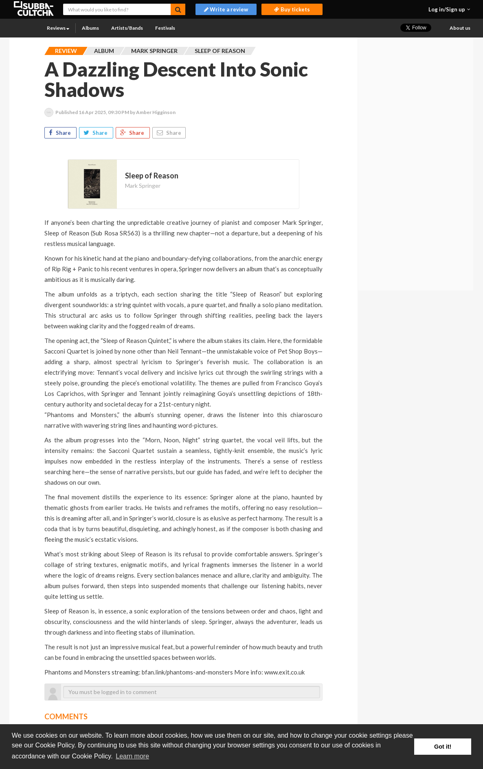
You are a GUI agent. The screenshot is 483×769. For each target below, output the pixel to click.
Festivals (165, 28)
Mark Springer (142, 185)
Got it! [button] (442, 746)
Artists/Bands (127, 28)
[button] (449, 9)
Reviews (58, 28)
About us (460, 28)
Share (60, 133)
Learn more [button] (132, 756)
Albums (90, 28)
